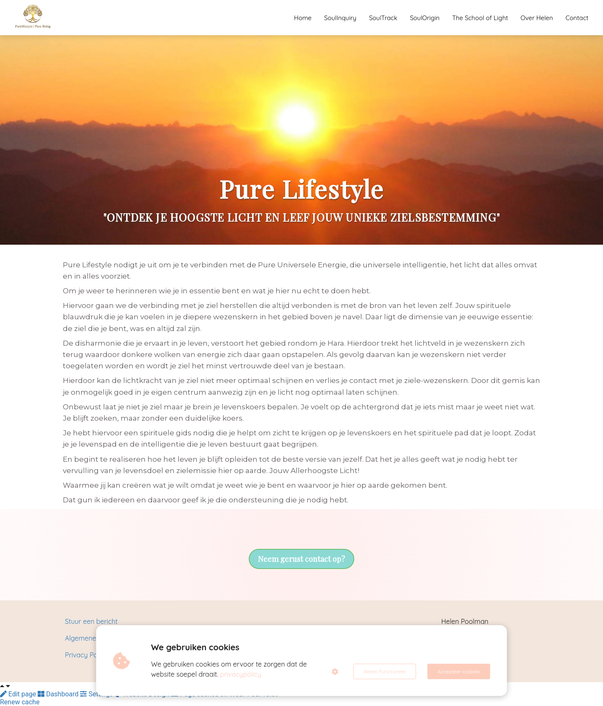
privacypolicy (241, 674)
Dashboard (59, 694)
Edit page (19, 694)
